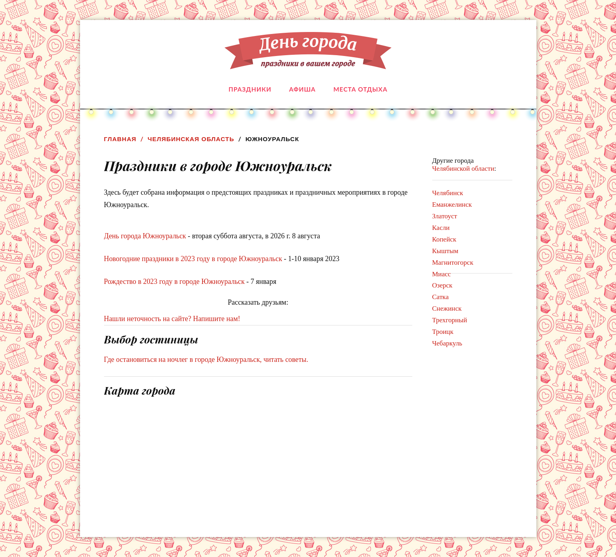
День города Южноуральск (145, 236)
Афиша (302, 89)
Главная (120, 139)
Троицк (442, 331)
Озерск (442, 285)
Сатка (440, 297)
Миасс (441, 274)
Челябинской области (463, 168)
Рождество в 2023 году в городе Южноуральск (174, 281)
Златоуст (444, 216)
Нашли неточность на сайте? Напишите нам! (172, 319)
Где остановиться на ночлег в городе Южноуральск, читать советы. (206, 359)
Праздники (250, 89)
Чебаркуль (447, 343)
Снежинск (447, 308)
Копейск (444, 239)
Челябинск (448, 193)
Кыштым (445, 251)
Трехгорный (449, 320)
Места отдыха (360, 89)
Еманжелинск (452, 204)
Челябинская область (191, 139)
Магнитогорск (453, 262)
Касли (441, 228)
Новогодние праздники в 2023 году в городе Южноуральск (193, 259)
